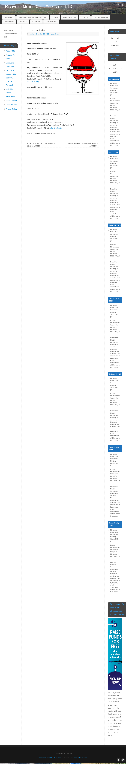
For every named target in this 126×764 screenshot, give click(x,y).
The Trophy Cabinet (101, 17)
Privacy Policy (11, 109)
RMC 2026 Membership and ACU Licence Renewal (11, 78)
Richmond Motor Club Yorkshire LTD (38, 6)
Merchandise (9, 22)
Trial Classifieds (51, 22)
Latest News (8, 17)
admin (32, 34)
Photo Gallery (11, 101)
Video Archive (11, 105)
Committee (36, 22)
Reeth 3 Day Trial (69, 17)
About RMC (10, 51)
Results (55, 17)
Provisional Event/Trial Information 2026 (33, 17)
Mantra (75, 758)
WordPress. (83, 758)
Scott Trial (84, 17)
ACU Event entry (33, 82)
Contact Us (23, 22)
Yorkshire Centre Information (10, 92)
